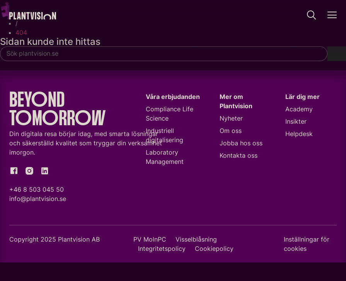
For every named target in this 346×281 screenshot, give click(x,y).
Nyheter (231, 118)
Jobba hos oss (241, 143)
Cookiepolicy (214, 248)
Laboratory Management (165, 156)
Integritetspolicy (162, 248)
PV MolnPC (149, 239)
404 (21, 32)
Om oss (231, 131)
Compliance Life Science (169, 113)
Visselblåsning (196, 239)
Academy (299, 109)
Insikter (296, 121)
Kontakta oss (238, 155)
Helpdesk (299, 134)
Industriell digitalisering (164, 135)
